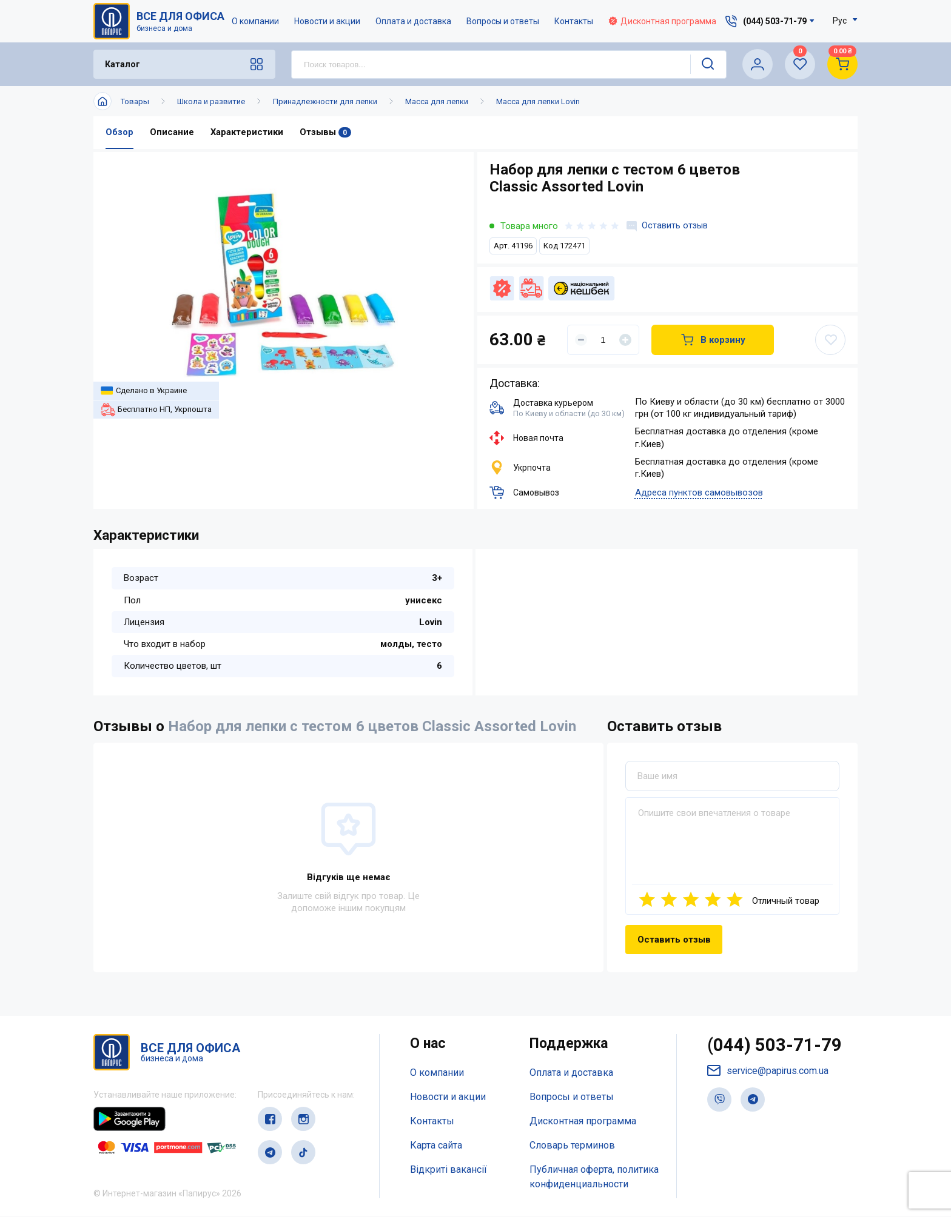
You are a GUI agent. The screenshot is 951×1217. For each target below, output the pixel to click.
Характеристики (246, 132)
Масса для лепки (436, 101)
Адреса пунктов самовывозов (699, 493)
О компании (256, 21)
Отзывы (325, 132)
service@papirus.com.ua (768, 1072)
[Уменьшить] (581, 340)
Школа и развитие (211, 101)
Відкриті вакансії (448, 1169)
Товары (135, 101)
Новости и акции (328, 21)
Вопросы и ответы (503, 21)
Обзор (119, 132)
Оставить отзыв (668, 226)
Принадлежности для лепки (325, 101)
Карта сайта (436, 1145)
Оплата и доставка (414, 21)
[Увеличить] (625, 340)
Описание (172, 132)
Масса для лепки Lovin (538, 101)
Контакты (574, 21)
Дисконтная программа (663, 21)
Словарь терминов (572, 1145)
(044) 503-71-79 (774, 1046)
